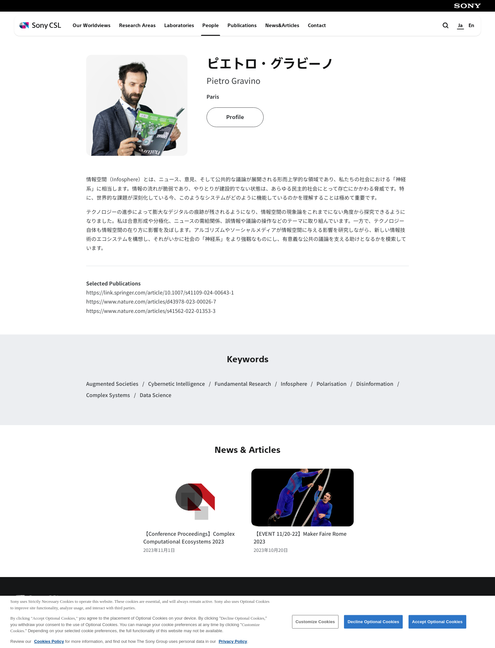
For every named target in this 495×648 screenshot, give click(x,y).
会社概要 (327, 600)
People (210, 25)
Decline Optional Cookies (373, 627)
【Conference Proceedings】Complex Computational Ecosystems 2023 (189, 537)
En (471, 25)
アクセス (362, 600)
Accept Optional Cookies (437, 627)
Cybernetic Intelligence (177, 383)
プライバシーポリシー (454, 600)
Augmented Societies (113, 383)
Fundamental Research (243, 383)
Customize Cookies (315, 627)
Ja (460, 25)
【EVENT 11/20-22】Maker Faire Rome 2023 (300, 537)
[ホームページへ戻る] (40, 25)
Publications (242, 25)
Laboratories (179, 25)
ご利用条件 (400, 600)
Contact (317, 25)
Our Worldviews (91, 25)
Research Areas (137, 25)
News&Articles (282, 25)
